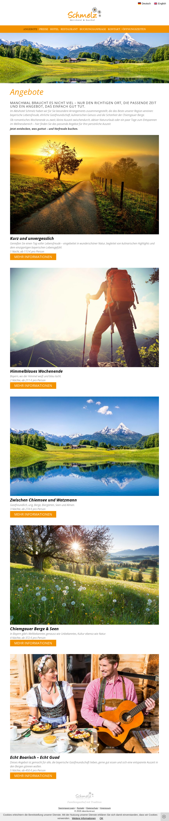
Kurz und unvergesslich (32, 238)
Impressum (105, 808)
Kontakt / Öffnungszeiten (127, 29)
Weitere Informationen (84, 818)
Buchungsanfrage (93, 29)
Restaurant (69, 29)
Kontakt (80, 808)
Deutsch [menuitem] (146, 3)
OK (101, 818)
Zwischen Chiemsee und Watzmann (43, 500)
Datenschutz (92, 808)
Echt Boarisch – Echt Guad (34, 757)
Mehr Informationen (33, 257)
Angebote (30, 29)
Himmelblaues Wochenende (36, 371)
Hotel (54, 29)
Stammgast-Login (66, 808)
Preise (43, 29)
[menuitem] (144, 3)
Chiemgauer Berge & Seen (34, 628)
